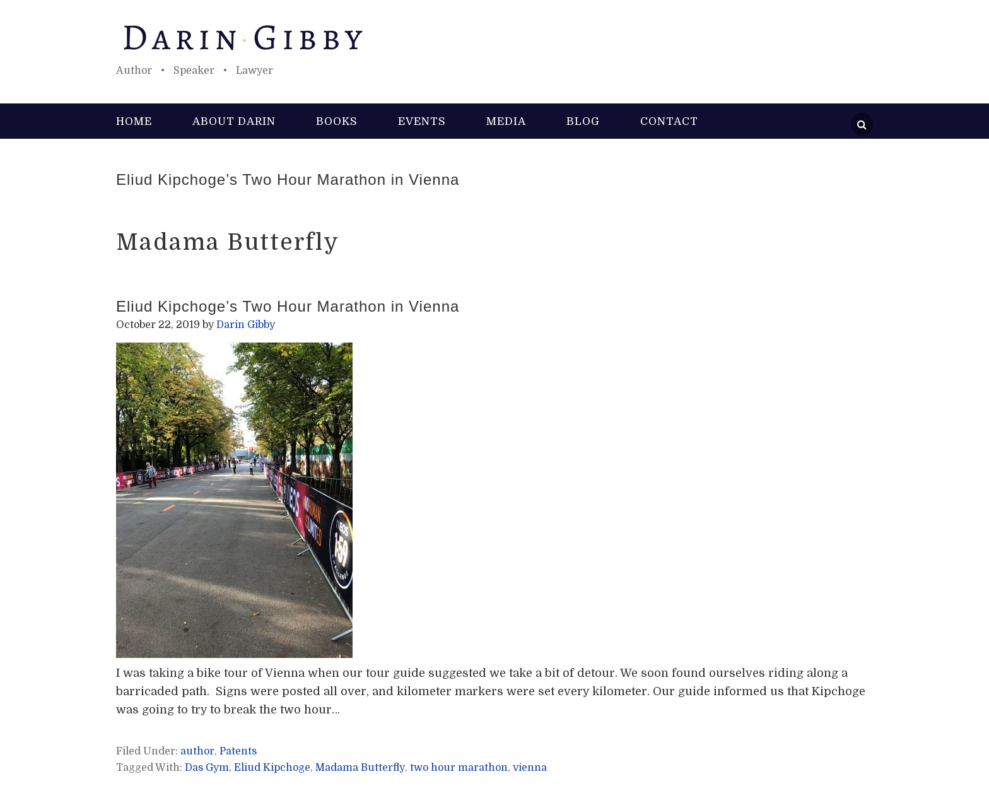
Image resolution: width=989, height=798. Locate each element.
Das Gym (207, 767)
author (197, 751)
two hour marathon (459, 767)
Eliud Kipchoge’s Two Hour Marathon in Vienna (287, 179)
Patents (238, 751)
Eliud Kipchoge (272, 767)
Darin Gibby (494, 38)
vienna (530, 767)
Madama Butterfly (360, 767)
